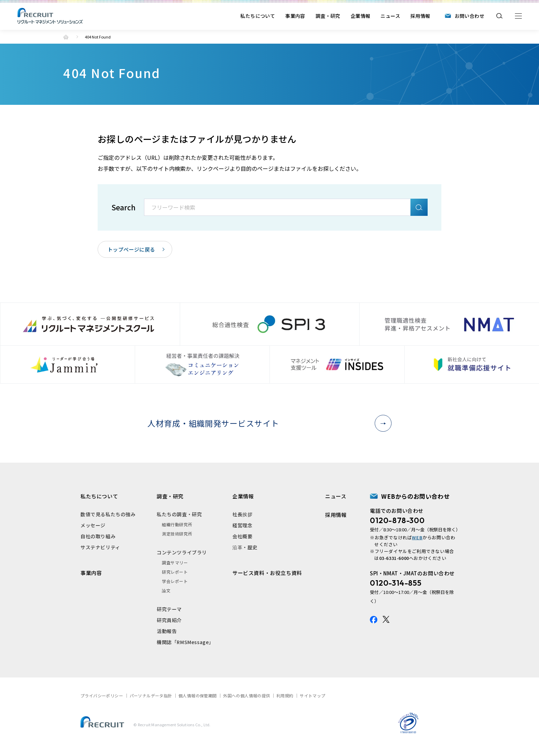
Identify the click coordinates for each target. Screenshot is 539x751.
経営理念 (242, 525)
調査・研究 (328, 15)
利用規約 (285, 695)
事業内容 (295, 15)
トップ (65, 37)
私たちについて (257, 15)
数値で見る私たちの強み (108, 514)
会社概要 (242, 536)
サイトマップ (312, 695)
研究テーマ (169, 609)
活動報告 (167, 631)
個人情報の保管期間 (197, 695)
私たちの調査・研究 (179, 514)
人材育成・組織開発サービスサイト (266, 423)
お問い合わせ (469, 15)
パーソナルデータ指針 (151, 695)
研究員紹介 (169, 620)
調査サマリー (175, 562)
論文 (166, 590)
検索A (419, 207)
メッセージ (93, 525)
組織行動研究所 (177, 524)
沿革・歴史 (244, 547)
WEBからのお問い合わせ (415, 496)
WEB (417, 537)
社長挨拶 (242, 514)
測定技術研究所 (177, 534)
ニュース (390, 15)
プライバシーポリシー (101, 695)
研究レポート (175, 572)
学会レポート (175, 581)
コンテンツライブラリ (182, 552)
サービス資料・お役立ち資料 (267, 572)
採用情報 (420, 15)
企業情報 (361, 15)
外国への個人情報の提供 (246, 695)
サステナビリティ (100, 547)
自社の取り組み (98, 536)
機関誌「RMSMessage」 (185, 642)
